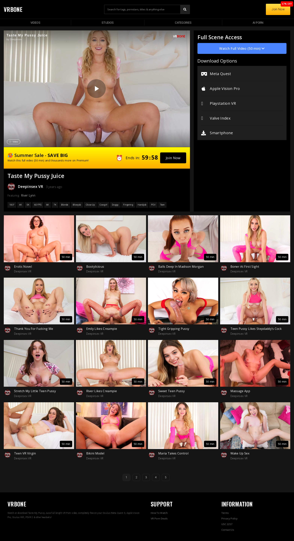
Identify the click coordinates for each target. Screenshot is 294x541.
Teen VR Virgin (25, 453)
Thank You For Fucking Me (33, 329)
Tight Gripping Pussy (173, 329)
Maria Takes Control (173, 453)
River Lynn (28, 195)
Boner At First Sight (244, 266)
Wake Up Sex (240, 453)
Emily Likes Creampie (101, 329)
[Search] (185, 9)
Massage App (240, 391)
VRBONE (13, 9)
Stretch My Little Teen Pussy (35, 391)
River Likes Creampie (101, 391)
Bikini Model (95, 453)
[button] (173, 157)
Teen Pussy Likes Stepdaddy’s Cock (256, 329)
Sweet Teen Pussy (171, 391)
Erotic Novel (23, 266)
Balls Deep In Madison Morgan (181, 266)
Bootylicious (95, 266)
